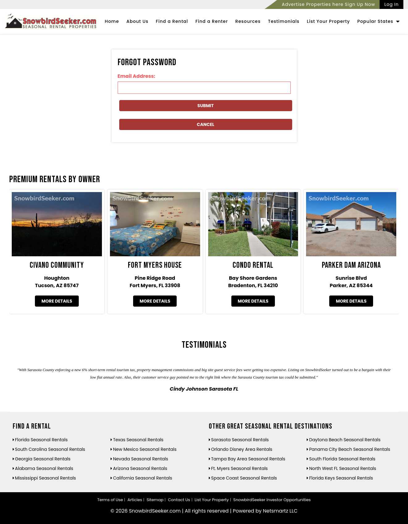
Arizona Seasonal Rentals (140, 468)
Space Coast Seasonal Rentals (244, 478)
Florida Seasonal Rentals (41, 440)
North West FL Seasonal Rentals (342, 468)
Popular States (378, 21)
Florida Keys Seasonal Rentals (341, 478)
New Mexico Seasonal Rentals (145, 449)
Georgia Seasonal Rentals (43, 459)
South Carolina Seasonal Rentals (50, 449)
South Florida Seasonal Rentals (342, 459)
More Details (56, 301)
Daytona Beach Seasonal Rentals (345, 440)
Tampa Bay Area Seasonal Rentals (248, 459)
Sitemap (155, 499)
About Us (137, 21)
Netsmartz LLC (280, 510)
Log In (391, 4)
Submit (205, 106)
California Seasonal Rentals (142, 478)
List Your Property (328, 21)
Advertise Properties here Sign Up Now (328, 4)
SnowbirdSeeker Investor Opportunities (272, 499)
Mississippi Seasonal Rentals (45, 478)
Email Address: (136, 76)
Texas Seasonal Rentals (138, 440)
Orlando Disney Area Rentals (241, 449)
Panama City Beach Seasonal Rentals (349, 449)
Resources (248, 21)
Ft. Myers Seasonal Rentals (239, 468)
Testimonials (284, 21)
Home (112, 21)
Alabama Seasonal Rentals (44, 468)
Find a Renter (212, 21)
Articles (135, 499)
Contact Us (179, 499)
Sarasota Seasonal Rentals (240, 440)
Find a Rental (172, 21)
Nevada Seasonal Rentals (140, 459)
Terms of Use (110, 499)
